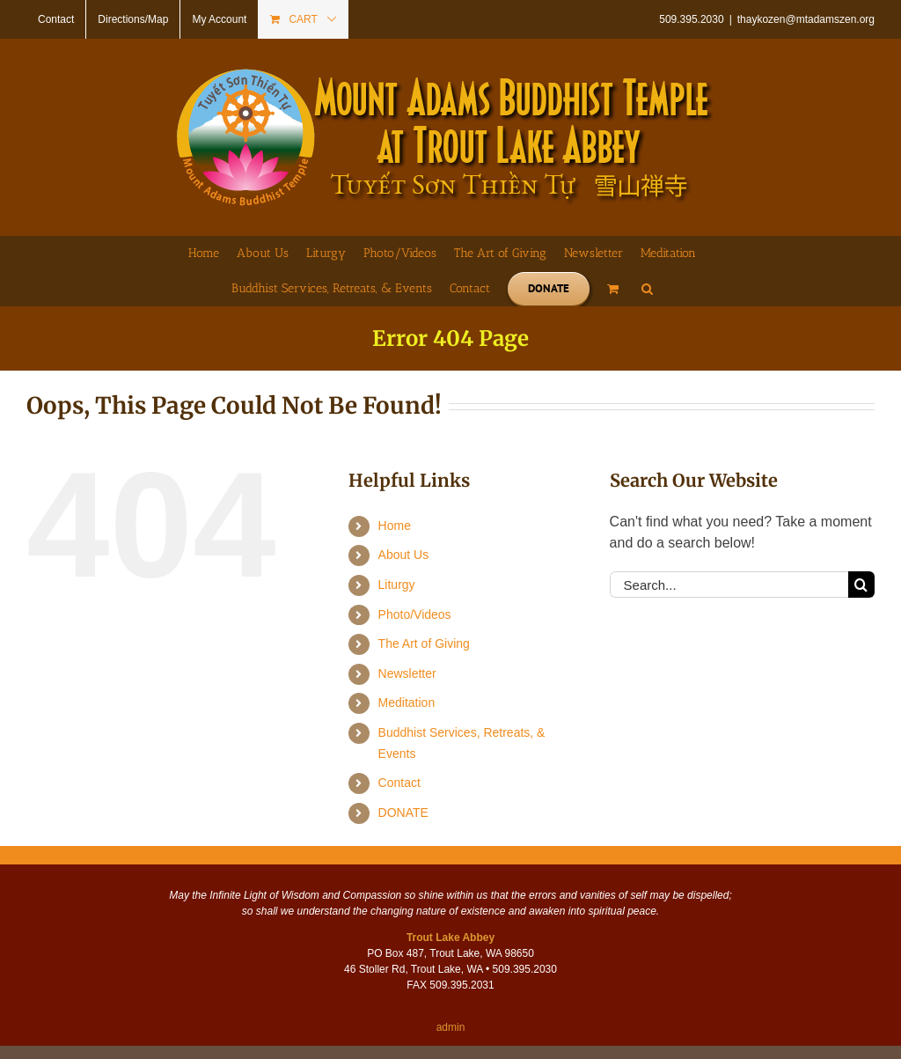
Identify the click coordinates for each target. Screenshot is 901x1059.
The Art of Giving (424, 643)
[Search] (861, 584)
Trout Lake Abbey (450, 937)
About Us (403, 555)
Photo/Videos (414, 614)
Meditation (407, 702)
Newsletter (407, 673)
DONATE (403, 812)
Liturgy (396, 584)
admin (450, 1027)
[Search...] (729, 584)
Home (394, 525)
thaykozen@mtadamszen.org (806, 19)
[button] (647, 288)
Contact (399, 783)
